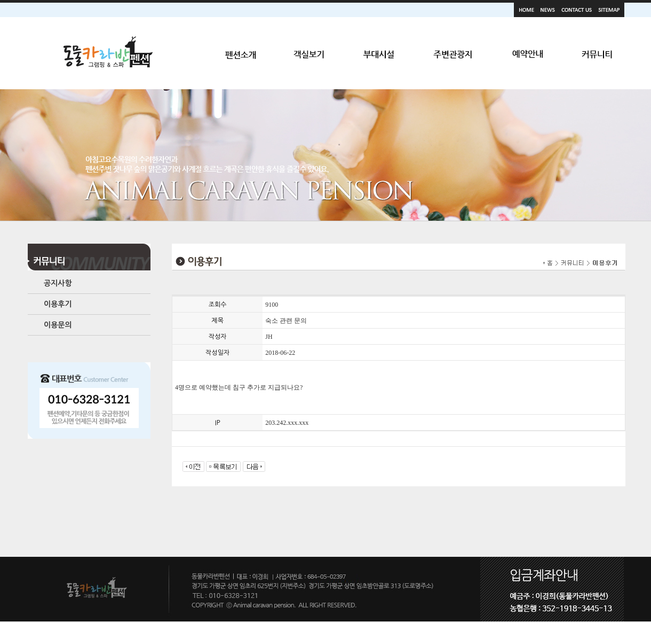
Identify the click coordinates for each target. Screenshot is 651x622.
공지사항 (58, 283)
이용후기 (58, 304)
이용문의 (58, 325)
